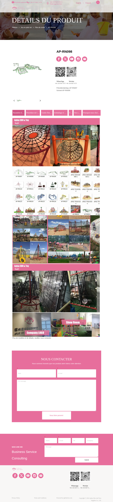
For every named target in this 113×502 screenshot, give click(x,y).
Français (88, 3)
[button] (64, 10)
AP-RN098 (52, 27)
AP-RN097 (73, 88)
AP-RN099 (66, 90)
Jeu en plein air (26, 27)
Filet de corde (40, 27)
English (78, 3)
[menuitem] (64, 9)
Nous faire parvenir (56, 415)
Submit (87, 460)
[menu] (64, 9)
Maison (15, 27)
